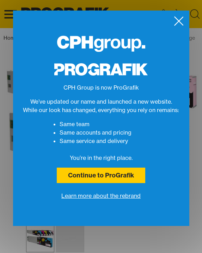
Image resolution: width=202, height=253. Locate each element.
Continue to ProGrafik (101, 175)
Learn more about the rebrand (101, 195)
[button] (40, 238)
